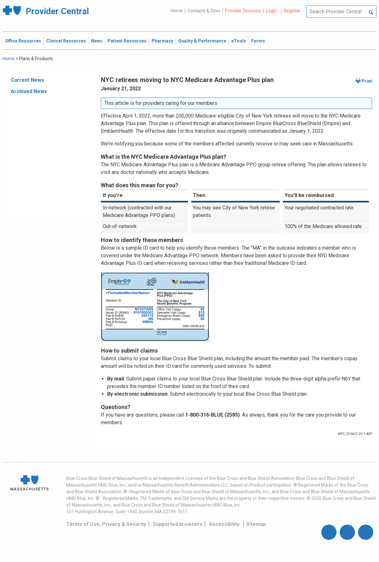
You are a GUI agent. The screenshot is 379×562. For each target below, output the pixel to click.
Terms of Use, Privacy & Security (106, 524)
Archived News (29, 91)
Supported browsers (177, 524)
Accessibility (224, 524)
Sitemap (256, 524)
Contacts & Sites (203, 10)
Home (177, 10)
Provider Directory (243, 10)
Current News (27, 80)
